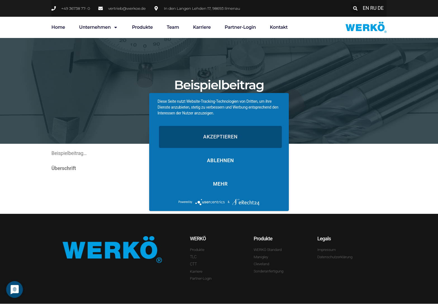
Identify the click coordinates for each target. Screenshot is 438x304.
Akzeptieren (220, 137)
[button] (355, 8)
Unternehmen (98, 27)
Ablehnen (220, 160)
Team (173, 27)
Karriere (202, 27)
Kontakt (279, 27)
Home (58, 27)
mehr (220, 184)
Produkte (142, 27)
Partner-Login (240, 27)
